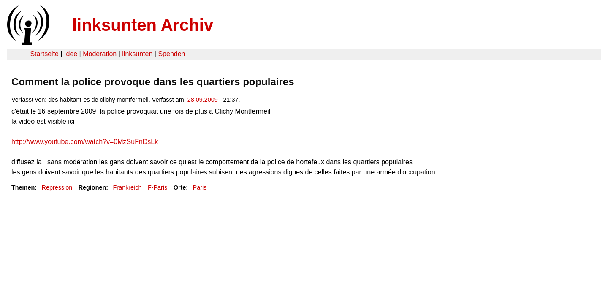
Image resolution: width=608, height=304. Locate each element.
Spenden (171, 53)
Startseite (44, 53)
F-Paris (157, 187)
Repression (56, 187)
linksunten (137, 53)
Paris (200, 187)
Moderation (100, 53)
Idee (70, 53)
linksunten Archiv (142, 25)
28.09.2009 (202, 99)
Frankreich (127, 187)
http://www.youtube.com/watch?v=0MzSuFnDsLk (84, 141)
